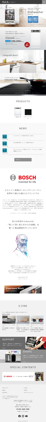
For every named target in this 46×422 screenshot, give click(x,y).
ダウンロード (5, 387)
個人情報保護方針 (21, 400)
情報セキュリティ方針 (28, 400)
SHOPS (25, 390)
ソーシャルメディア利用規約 (27, 401)
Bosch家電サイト (9, 2)
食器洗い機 (18, 116)
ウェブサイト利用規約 (17, 401)
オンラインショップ (28, 392)
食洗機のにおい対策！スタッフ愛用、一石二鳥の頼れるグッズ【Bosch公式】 (23, 330)
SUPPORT (4, 392)
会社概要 (15, 400)
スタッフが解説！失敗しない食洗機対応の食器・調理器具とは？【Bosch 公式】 (37, 330)
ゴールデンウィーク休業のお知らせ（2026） (23, 135)
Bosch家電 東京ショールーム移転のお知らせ (23, 142)
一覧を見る (17, 159)
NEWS (3, 390)
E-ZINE (25, 387)
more (3, 348)
